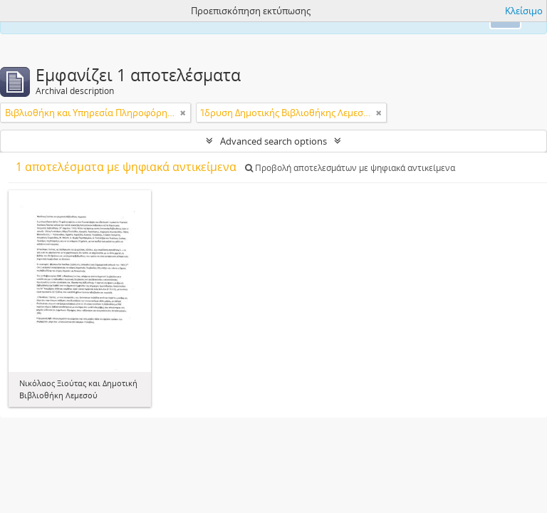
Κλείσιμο (524, 10)
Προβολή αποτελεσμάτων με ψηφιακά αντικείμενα (350, 168)
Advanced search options (273, 141)
